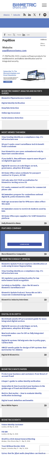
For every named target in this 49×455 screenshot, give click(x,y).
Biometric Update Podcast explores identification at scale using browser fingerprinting (24, 265)
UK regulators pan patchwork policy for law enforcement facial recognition (20, 279)
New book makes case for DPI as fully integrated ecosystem (23, 334)
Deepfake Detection (10, 108)
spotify (44, 14)
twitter (34, 14)
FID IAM (24, 433)
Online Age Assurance (11, 113)
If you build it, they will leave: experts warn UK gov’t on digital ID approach (24, 160)
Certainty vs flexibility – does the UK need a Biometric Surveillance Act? (20, 286)
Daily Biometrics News (11, 223)
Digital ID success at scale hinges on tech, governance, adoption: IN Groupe (20, 167)
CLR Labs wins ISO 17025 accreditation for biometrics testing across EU (20, 181)
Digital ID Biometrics (10, 355)
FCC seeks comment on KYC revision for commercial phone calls (24, 188)
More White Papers (10, 405)
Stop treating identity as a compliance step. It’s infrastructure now (22, 138)
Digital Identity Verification (13, 103)
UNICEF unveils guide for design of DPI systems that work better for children (24, 349)
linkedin (29, 14)
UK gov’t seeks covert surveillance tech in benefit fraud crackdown (23, 145)
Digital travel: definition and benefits (17, 400)
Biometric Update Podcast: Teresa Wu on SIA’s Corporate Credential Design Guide (22, 293)
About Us (7, 15)
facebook (39, 14)
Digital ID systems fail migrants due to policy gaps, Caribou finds (24, 341)
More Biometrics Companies (14, 254)
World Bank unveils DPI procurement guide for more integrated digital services (24, 320)
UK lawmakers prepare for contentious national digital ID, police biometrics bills (22, 195)
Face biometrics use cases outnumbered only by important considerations (22, 152)
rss (24, 14)
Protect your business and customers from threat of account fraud (24, 375)
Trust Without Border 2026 (24, 447)
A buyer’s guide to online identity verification (21, 381)
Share (9, 35)
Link (28, 35)
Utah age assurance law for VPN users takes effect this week (23, 203)
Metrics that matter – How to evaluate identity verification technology (22, 394)
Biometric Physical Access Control (16, 98)
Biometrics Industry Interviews (15, 300)
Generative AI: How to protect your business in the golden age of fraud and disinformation (23, 387)
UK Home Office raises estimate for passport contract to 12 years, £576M (21, 174)
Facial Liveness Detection (12, 118)
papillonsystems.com (14, 50)
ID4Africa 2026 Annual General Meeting (24, 440)
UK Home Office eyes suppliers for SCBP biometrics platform (24, 217)
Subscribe (16, 15)
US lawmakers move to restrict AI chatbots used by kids (24, 210)
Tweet (19, 35)
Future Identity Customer (24, 426)
